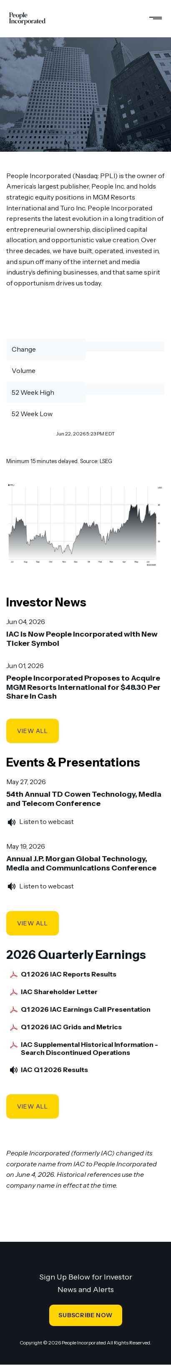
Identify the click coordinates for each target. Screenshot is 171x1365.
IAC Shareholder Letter (59, 992)
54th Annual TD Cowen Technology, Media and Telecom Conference (83, 799)
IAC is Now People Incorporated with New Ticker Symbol (82, 638)
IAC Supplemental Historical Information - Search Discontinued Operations (89, 1049)
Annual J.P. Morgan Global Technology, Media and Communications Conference (81, 863)
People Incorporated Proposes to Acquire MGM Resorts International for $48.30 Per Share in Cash (83, 687)
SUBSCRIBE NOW (85, 1315)
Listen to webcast (46, 821)
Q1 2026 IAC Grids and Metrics (71, 1027)
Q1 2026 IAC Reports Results (68, 974)
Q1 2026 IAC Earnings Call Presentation (86, 1009)
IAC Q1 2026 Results (54, 1070)
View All (32, 731)
